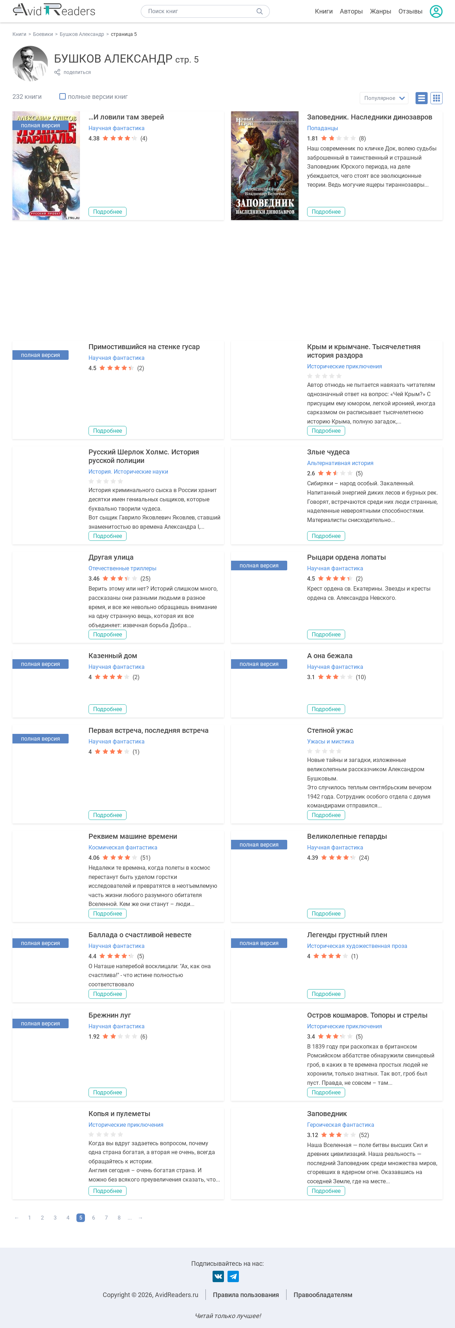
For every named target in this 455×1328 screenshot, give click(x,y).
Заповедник (327, 1113)
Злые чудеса (328, 452)
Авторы (351, 11)
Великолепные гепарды (347, 836)
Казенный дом (113, 655)
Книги (324, 11)
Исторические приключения (344, 366)
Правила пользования (246, 1294)
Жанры (380, 11)
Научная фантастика (117, 128)
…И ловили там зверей (126, 117)
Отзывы (410, 11)
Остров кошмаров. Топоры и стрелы (367, 1015)
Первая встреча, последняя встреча (149, 730)
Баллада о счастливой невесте (140, 934)
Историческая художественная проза (357, 946)
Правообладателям (323, 1294)
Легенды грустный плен (347, 934)
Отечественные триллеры (122, 568)
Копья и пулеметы (119, 1113)
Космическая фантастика (123, 847)
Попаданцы (322, 128)
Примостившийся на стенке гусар (144, 346)
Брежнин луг (110, 1015)
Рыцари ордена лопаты (346, 557)
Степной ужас (330, 730)
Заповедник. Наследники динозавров (369, 117)
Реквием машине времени (133, 836)
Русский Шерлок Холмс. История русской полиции (144, 456)
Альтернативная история (340, 463)
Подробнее (107, 211)
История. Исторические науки (128, 471)
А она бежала (330, 655)
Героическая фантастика (340, 1124)
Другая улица (111, 557)
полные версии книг (98, 96)
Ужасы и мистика (330, 741)
